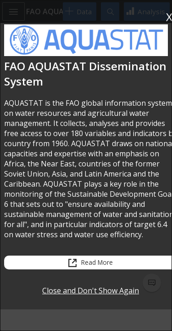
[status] (86, 283)
